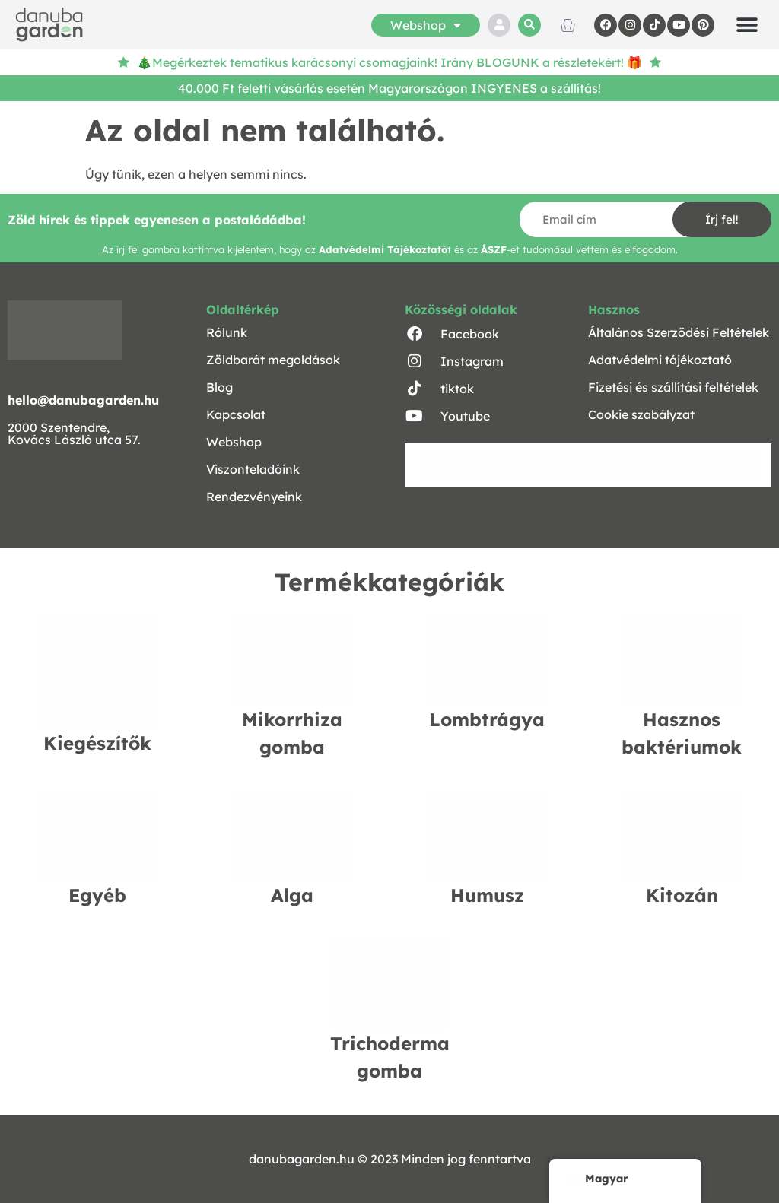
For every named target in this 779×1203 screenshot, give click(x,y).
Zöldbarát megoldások (273, 359)
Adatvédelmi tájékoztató (660, 359)
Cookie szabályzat (641, 414)
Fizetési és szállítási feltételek (673, 387)
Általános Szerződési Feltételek (678, 332)
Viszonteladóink (253, 469)
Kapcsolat (235, 414)
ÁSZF (494, 249)
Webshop (425, 25)
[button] (529, 25)
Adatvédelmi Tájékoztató (383, 249)
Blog (219, 387)
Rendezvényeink (254, 496)
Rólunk (226, 332)
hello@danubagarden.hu (83, 400)
